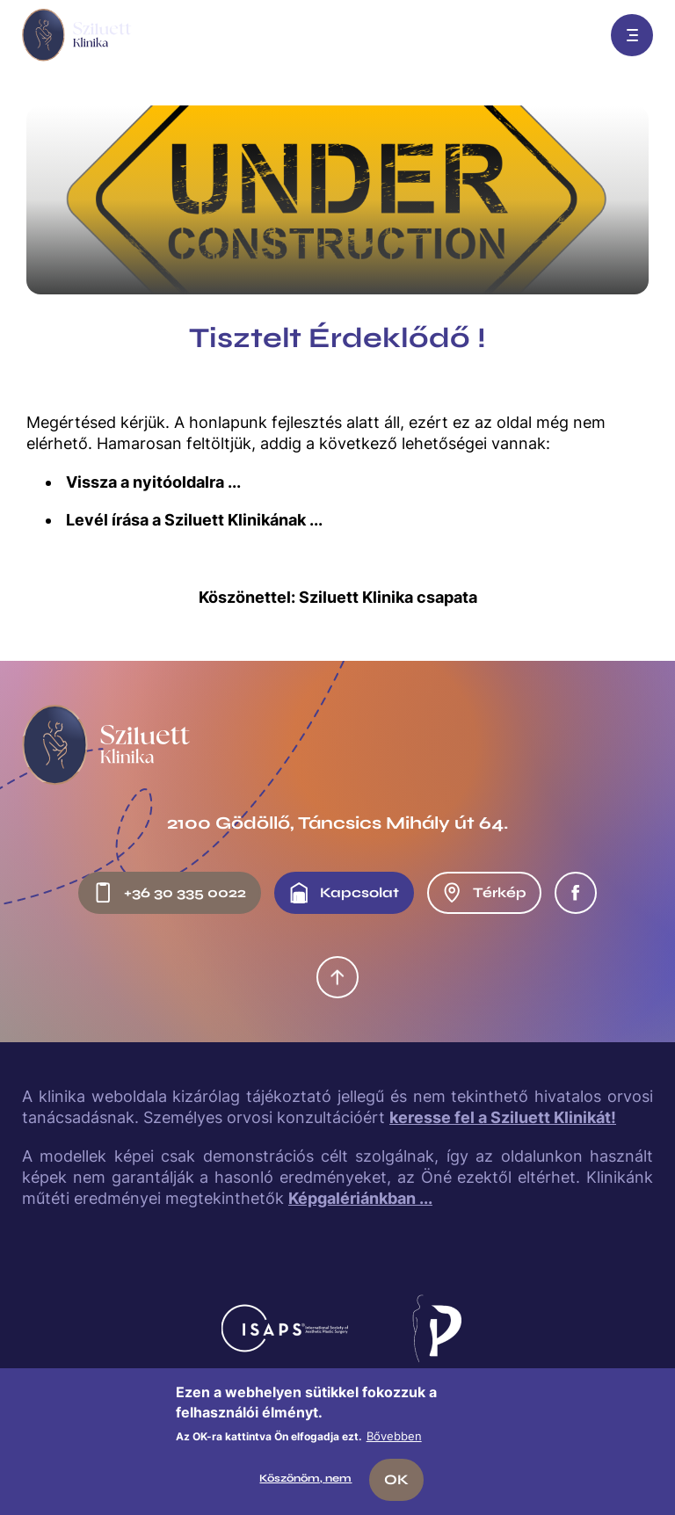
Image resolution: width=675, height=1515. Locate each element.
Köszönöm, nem (305, 1478)
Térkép (483, 892)
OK (396, 1479)
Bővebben (394, 1436)
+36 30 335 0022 (169, 892)
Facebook (575, 892)
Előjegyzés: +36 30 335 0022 (575, 35)
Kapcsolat (343, 892)
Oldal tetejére (337, 977)
